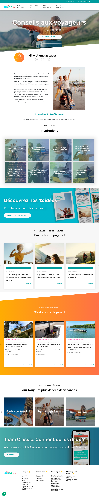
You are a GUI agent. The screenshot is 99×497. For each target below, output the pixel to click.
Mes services (82, 1)
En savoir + (27, 365)
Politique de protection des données (56, 480)
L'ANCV (24, 476)
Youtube (39, 478)
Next (98, 266)
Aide (89, 1)
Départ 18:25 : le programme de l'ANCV (27, 488)
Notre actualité (60, 6)
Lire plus (28, 283)
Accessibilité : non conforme (57, 490)
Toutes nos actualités (49, 37)
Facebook (39, 476)
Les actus (24, 480)
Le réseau (24, 478)
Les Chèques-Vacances (26, 483)
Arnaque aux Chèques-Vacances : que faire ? (71, 478)
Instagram (40, 480)
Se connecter (71, 1)
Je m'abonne (11, 454)
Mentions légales (57, 476)
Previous (2, 412)
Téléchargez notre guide (17, 215)
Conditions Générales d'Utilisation (55, 485)
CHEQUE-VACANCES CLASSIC (13, 339)
